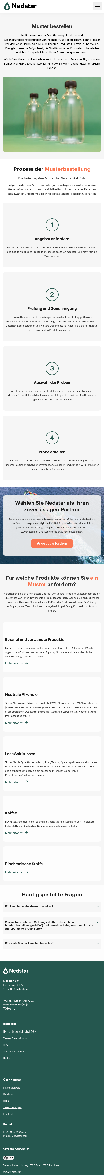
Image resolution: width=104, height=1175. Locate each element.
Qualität (8, 1113)
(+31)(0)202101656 (14, 1131)
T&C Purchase (51, 1165)
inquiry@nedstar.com (15, 1135)
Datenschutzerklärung (15, 1165)
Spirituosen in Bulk (14, 1051)
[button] (52, 907)
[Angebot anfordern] (52, 543)
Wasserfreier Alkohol (15, 1038)
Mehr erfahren (16, 663)
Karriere (8, 1094)
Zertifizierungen (12, 1107)
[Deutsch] (8, 1158)
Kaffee (7, 1057)
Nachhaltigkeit (11, 1087)
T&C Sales (36, 1165)
